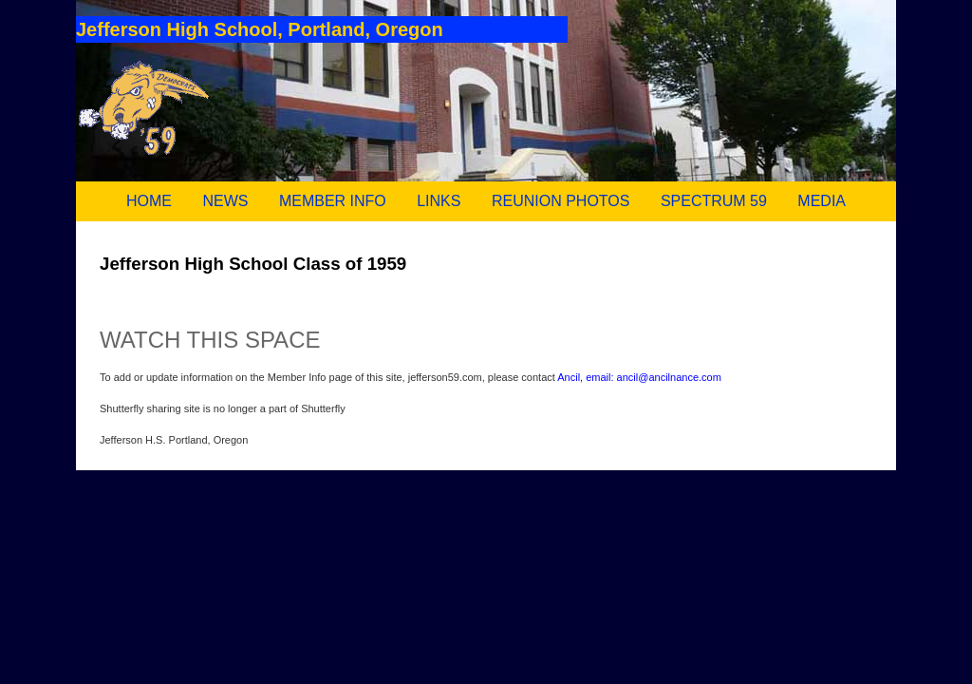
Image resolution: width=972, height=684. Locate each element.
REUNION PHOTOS (561, 201)
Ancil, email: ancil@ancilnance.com (639, 377)
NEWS (225, 201)
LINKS (438, 201)
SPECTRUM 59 (714, 201)
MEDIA (821, 201)
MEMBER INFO (332, 201)
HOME (149, 201)
